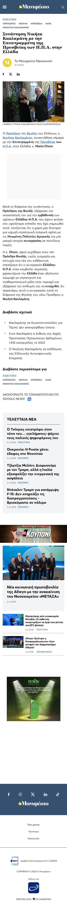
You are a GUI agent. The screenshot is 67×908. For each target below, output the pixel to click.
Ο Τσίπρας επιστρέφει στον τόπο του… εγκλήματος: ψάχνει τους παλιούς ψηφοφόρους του (33, 433)
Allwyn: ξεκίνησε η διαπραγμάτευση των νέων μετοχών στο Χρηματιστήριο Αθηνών (40, 643)
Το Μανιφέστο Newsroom (33, 61)
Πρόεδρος (13, 133)
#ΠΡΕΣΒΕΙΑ (36, 23)
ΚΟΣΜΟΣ (23, 458)
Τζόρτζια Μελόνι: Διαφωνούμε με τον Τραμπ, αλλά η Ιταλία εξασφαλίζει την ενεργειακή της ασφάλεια (33, 471)
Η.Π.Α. (7, 146)
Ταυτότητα (33, 831)
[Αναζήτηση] (63, 7)
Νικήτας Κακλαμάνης (17, 137)
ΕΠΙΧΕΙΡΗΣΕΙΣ (44, 651)
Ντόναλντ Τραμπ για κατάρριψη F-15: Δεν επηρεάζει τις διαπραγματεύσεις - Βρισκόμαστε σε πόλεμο (33, 496)
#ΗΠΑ (48, 23)
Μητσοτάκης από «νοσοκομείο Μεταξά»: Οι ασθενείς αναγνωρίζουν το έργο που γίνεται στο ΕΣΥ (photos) (44, 621)
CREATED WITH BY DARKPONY (33, 899)
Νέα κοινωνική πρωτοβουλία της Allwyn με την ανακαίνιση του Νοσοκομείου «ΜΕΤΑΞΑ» (33, 592)
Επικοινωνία (33, 838)
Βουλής (32, 133)
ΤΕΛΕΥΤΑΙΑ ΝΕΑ (21, 419)
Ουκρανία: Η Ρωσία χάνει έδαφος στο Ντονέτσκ (27, 451)
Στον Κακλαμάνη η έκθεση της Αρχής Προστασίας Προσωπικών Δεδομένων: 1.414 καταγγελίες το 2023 (35, 338)
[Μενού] (4, 7)
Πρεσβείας (47, 142)
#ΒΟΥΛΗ (23, 23)
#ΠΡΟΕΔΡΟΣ (9, 23)
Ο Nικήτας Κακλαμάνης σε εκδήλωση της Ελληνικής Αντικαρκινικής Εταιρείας (35, 353)
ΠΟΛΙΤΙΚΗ (9, 19)
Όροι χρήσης (34, 824)
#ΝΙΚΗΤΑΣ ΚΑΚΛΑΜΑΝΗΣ (16, 27)
